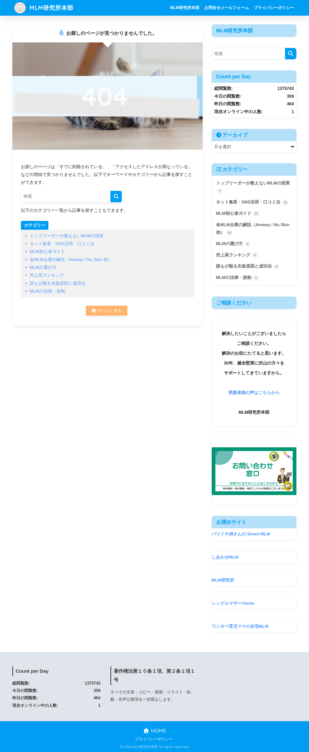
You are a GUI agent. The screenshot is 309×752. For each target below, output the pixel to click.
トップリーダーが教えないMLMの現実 (67, 236)
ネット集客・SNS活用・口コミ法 (62, 243)
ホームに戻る (106, 310)
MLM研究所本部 (43, 7)
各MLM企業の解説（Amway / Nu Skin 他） (71, 259)
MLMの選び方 (43, 267)
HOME (154, 731)
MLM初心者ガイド (47, 251)
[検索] (116, 196)
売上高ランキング (47, 275)
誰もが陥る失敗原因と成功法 (57, 283)
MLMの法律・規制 (47, 291)
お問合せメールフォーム (226, 8)
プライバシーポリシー (274, 8)
